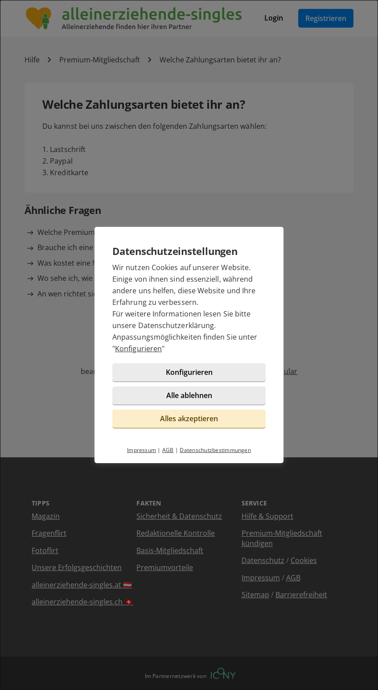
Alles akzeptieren (189, 418)
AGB (168, 450)
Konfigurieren (138, 348)
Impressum (141, 450)
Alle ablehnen (189, 395)
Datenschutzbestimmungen (215, 450)
